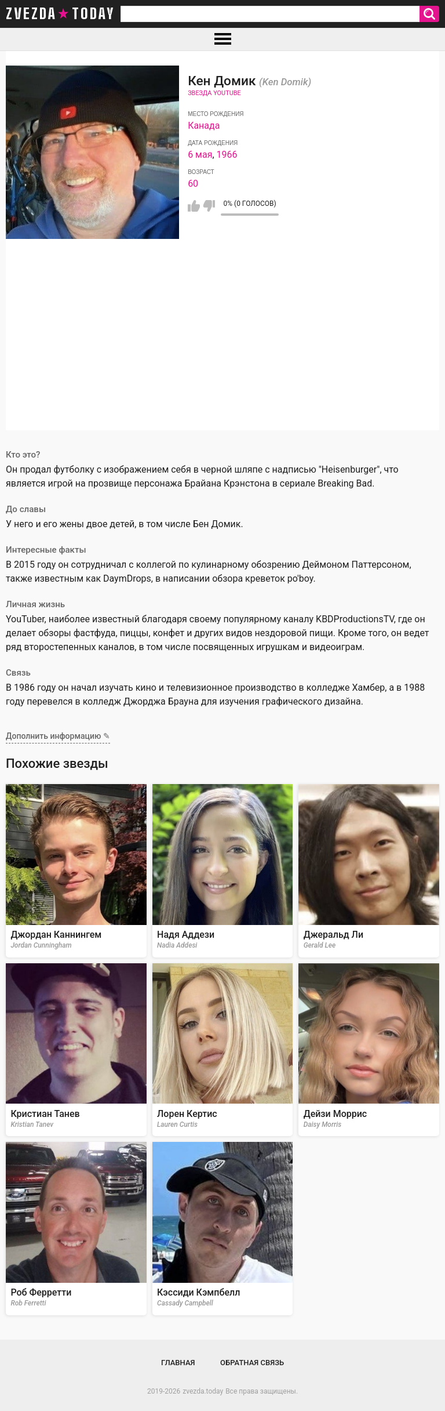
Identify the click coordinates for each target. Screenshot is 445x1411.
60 (193, 183)
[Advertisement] (222, 349)
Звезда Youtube (214, 93)
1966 (227, 154)
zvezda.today (203, 1391)
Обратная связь (252, 1362)
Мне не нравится (209, 206)
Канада (204, 125)
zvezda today (60, 14)
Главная (178, 1362)
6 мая (200, 154)
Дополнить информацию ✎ (58, 736)
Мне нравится (194, 206)
